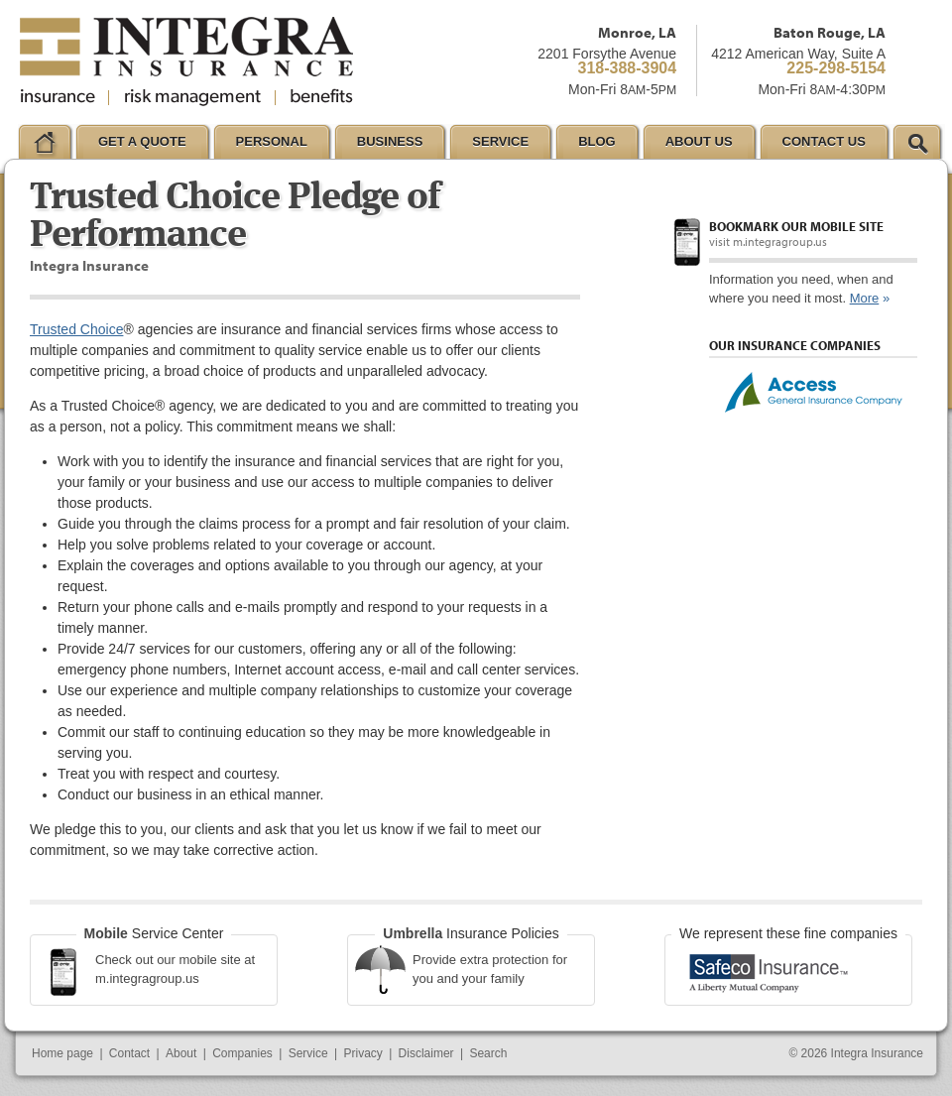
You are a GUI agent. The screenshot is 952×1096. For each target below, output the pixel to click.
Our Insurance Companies (795, 345)
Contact (129, 1053)
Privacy (362, 1053)
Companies (242, 1053)
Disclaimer (426, 1053)
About (181, 1053)
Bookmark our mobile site (796, 226)
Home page (62, 1053)
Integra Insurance (877, 1053)
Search (488, 1053)
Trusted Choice (76, 329)
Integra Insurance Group (186, 61)
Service (308, 1053)
